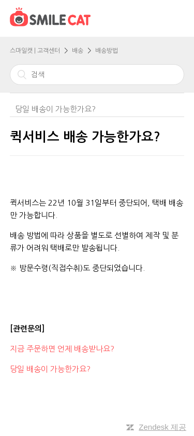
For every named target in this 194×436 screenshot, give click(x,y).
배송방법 (106, 51)
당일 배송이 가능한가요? (55, 109)
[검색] (97, 74)
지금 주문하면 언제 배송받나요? (63, 349)
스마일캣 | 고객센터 (35, 51)
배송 (77, 51)
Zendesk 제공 (162, 427)
